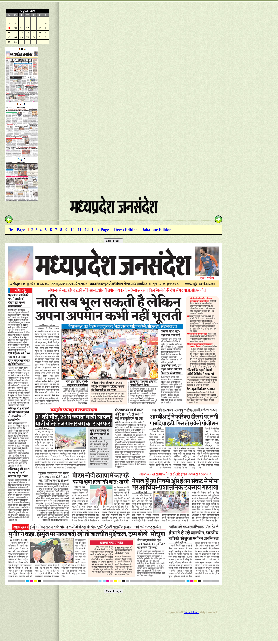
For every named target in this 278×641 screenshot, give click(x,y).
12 (87, 229)
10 (73, 229)
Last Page (100, 229)
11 (80, 229)
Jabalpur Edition (156, 229)
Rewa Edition (126, 229)
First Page (16, 229)
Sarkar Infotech (191, 612)
